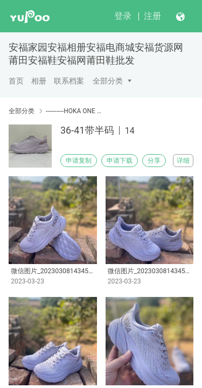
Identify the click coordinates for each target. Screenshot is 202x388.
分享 (154, 160)
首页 (16, 81)
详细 (183, 160)
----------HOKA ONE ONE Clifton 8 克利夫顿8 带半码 (74, 111)
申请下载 (120, 160)
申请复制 (79, 160)
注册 (152, 16)
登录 (122, 16)
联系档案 (69, 81)
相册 (38, 81)
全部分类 (108, 81)
